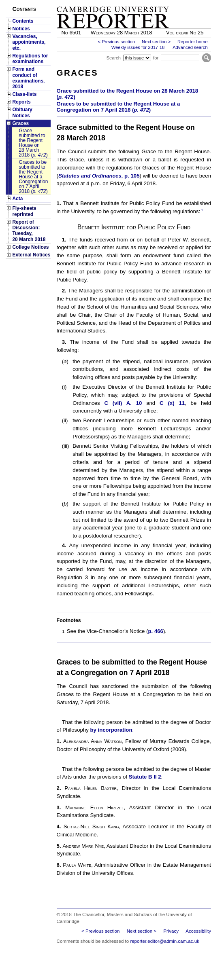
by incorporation (111, 730)
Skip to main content (189, 2)
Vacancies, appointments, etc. (28, 42)
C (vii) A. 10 (123, 403)
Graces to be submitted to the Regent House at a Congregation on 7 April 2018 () (33, 176)
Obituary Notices (22, 112)
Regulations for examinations (30, 58)
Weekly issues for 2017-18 (138, 47)
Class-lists (24, 94)
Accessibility (198, 931)
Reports (21, 102)
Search (113, 57)
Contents (22, 21)
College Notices (30, 247)
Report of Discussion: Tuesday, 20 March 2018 (28, 230)
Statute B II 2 (145, 777)
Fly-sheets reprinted (24, 211)
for (155, 57)
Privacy (171, 931)
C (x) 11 (172, 403)
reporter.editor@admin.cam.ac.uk (164, 941)
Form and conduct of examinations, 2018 (28, 77)
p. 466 (155, 631)
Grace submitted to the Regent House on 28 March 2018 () (33, 143)
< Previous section (116, 41)
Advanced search (190, 47)
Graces (20, 123)
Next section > (156, 41)
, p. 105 (98, 176)
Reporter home (192, 41)
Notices (21, 29)
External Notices (31, 255)
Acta (17, 198)
